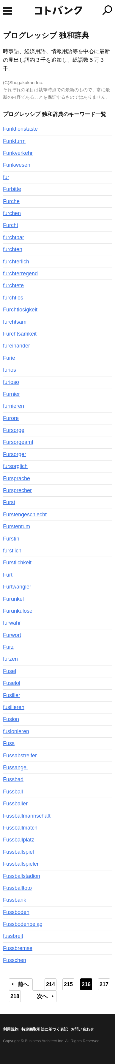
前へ (23, 984)
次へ (42, 996)
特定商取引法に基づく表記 (44, 1029)
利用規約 (10, 1029)
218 (14, 996)
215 (68, 984)
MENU (7, 11)
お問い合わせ (82, 1029)
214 (50, 984)
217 (104, 984)
